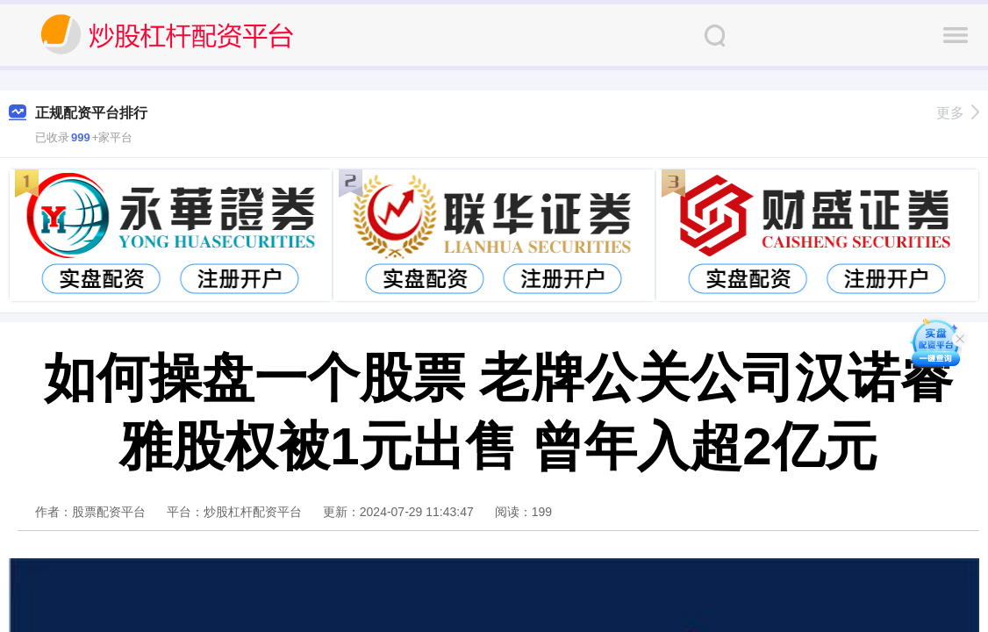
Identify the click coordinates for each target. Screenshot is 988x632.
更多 (957, 112)
